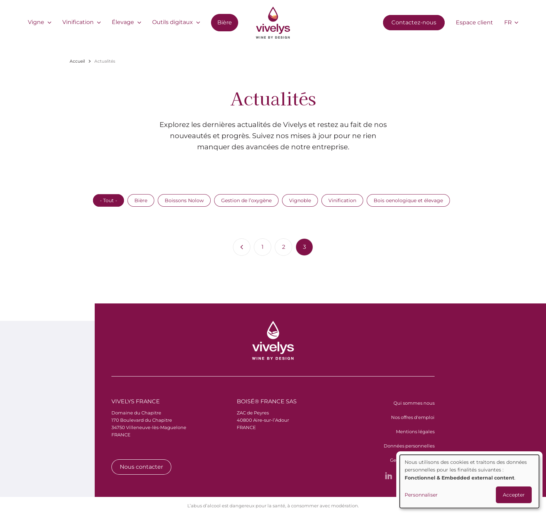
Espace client (474, 22)
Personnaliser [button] (421, 495)
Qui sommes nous (414, 403)
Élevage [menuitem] (123, 22)
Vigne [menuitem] (36, 22)
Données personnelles (409, 446)
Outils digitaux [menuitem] (172, 22)
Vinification (342, 200)
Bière (140, 200)
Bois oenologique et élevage (408, 200)
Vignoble (300, 200)
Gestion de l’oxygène (246, 200)
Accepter (514, 495)
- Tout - (108, 200)
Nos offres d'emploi (413, 417)
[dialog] (469, 481)
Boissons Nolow (184, 200)
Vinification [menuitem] (78, 22)
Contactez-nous (413, 22)
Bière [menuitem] (224, 22)
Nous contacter (141, 467)
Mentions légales (415, 431)
